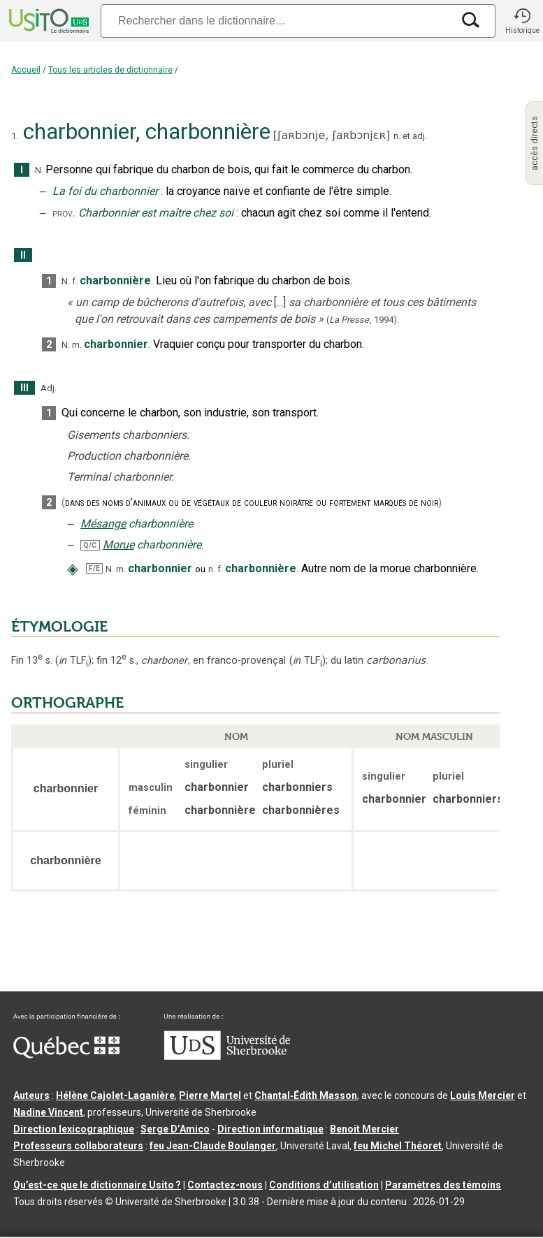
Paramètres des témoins (443, 1184)
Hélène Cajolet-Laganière (115, 1095)
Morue (118, 544)
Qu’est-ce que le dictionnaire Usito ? (97, 1184)
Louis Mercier (482, 1095)
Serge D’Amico (175, 1129)
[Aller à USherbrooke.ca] (227, 1056)
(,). (362, 319)
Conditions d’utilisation (324, 1184)
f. (75, 281)
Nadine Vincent (48, 1112)
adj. (419, 136)
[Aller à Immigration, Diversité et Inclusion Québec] (66, 1055)
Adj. (49, 388)
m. (77, 345)
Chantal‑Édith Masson (305, 1095)
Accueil (26, 70)
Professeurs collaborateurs (78, 1145)
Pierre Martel (210, 1095)
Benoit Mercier (364, 1129)
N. (39, 170)
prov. (63, 213)
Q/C (89, 545)
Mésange (103, 523)
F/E (94, 568)
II (23, 255)
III (24, 388)
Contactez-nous (225, 1184)
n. (396, 136)
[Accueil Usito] (47, 21)
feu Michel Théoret (398, 1145)
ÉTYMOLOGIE (59, 626)
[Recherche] (276, 20)
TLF (73, 661)
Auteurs (31, 1095)
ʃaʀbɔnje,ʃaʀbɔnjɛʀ (331, 135)
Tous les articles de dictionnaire (110, 70)
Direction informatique (270, 1129)
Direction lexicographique (73, 1129)
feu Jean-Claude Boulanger (213, 1145)
